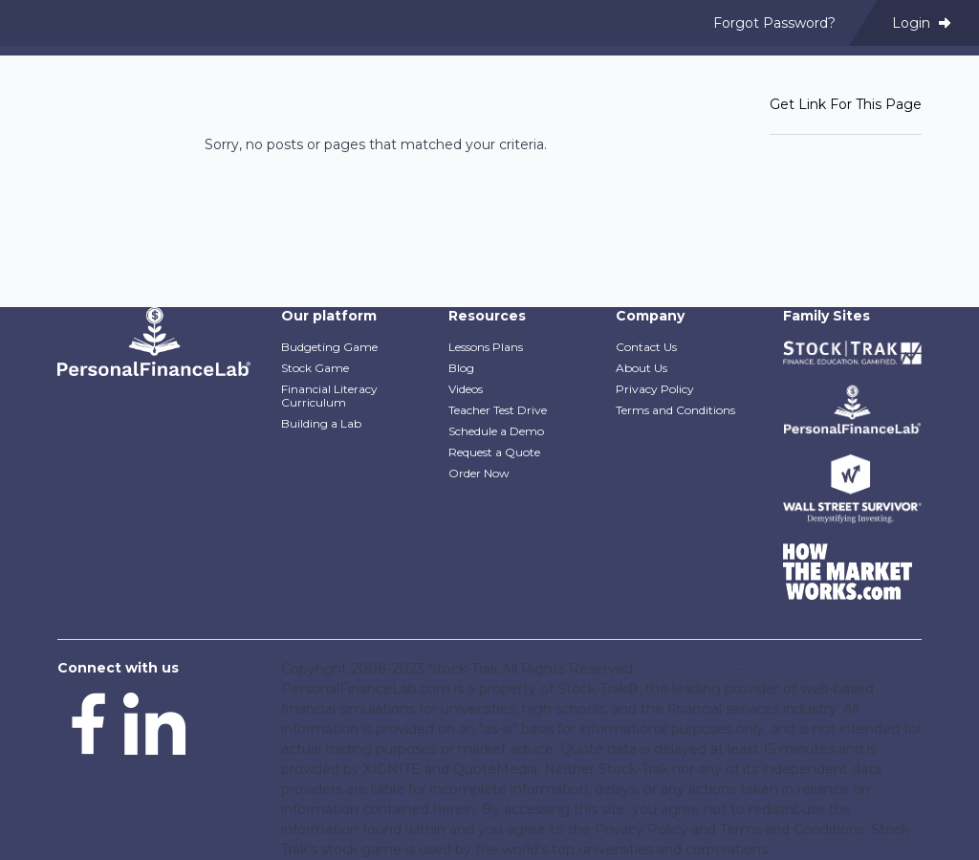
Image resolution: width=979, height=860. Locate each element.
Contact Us (646, 347)
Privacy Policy (655, 389)
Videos (465, 389)
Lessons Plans (485, 347)
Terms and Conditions (675, 410)
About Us (641, 368)
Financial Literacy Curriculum (329, 395)
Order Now (479, 473)
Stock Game (315, 368)
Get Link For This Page (846, 104)
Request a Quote (494, 452)
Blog (461, 368)
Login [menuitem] (921, 23)
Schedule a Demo (496, 431)
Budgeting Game (329, 347)
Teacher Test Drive (497, 410)
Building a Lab (321, 423)
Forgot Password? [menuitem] (774, 23)
